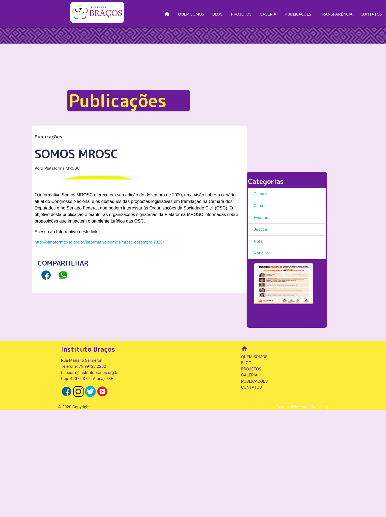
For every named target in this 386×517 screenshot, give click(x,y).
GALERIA (268, 14)
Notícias (261, 253)
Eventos (261, 217)
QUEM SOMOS (191, 14)
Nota (258, 241)
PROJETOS (241, 14)
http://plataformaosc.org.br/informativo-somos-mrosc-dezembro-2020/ (99, 386)
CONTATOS (371, 14)
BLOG (217, 14)
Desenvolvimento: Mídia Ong (302, 513)
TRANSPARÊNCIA (335, 14)
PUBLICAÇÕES (298, 14)
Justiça (260, 229)
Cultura (260, 193)
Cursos (260, 205)
